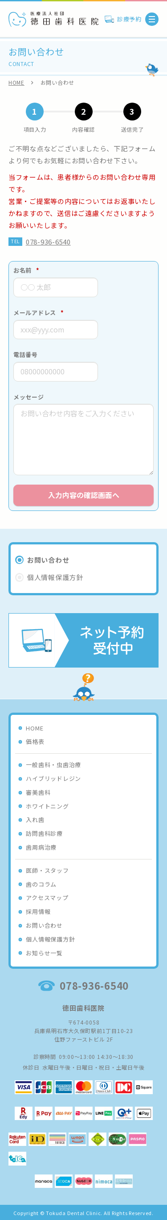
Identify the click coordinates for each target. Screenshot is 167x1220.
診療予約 (129, 19)
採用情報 (38, 911)
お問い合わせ (44, 925)
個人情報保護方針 (50, 939)
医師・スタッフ (47, 870)
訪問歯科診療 (44, 833)
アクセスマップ (47, 897)
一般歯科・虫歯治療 (53, 764)
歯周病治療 (41, 847)
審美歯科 (38, 792)
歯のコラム (41, 884)
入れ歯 (35, 819)
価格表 (35, 741)
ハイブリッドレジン (53, 778)
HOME (16, 82)
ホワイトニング (47, 806)
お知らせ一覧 (44, 953)
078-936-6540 (48, 241)
